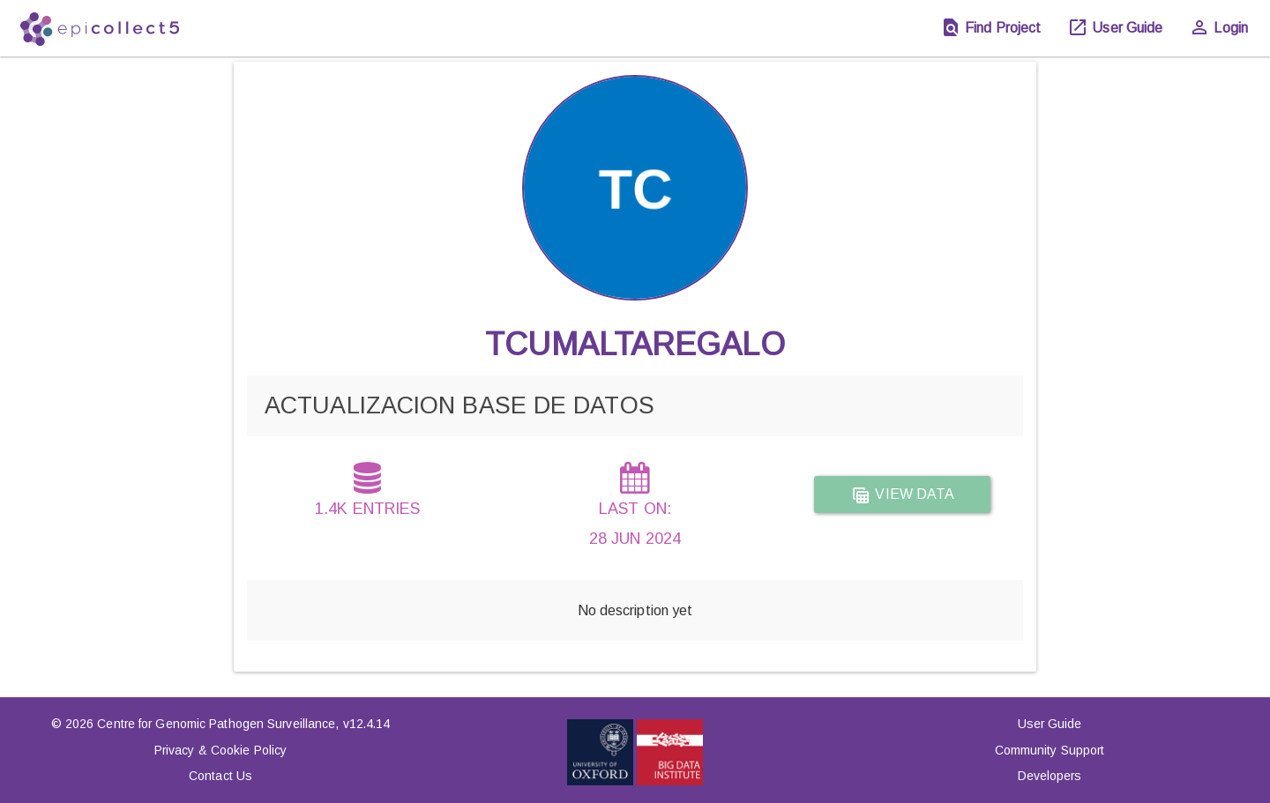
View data (902, 495)
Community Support (1050, 750)
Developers (1050, 776)
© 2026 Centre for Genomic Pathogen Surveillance (193, 724)
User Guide (1050, 724)
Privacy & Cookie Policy (220, 750)
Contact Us (220, 776)
